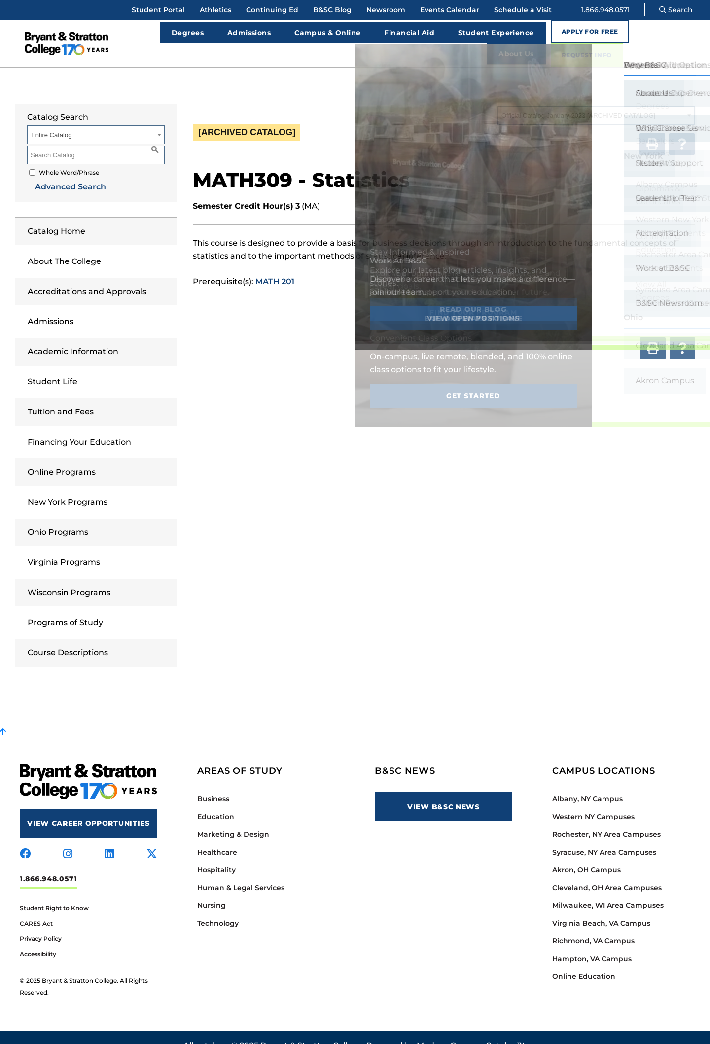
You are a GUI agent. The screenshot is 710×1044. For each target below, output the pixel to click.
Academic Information (73, 335)
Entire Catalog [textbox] (51, 119)
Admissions (50, 305)
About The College (64, 245)
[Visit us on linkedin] (109, 838)
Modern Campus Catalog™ (471, 1029)
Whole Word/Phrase (69, 156)
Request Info (666, 35)
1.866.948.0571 (605, 9)
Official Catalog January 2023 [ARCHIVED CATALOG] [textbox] (578, 100)
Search (676, 9)
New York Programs (67, 486)
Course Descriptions (68, 636)
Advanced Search (62, 171)
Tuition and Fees (61, 396)
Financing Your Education (79, 426)
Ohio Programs (58, 516)
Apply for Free (584, 35)
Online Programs (62, 456)
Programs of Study (65, 606)
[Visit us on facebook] (25, 838)
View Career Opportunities (88, 807)
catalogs (212, 1029)
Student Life (52, 366)
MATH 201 (274, 265)
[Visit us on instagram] (67, 838)
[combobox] (596, 99)
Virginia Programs (64, 546)
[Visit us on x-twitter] (151, 838)
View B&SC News (443, 790)
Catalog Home (56, 215)
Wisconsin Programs (69, 576)
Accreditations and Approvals (87, 275)
